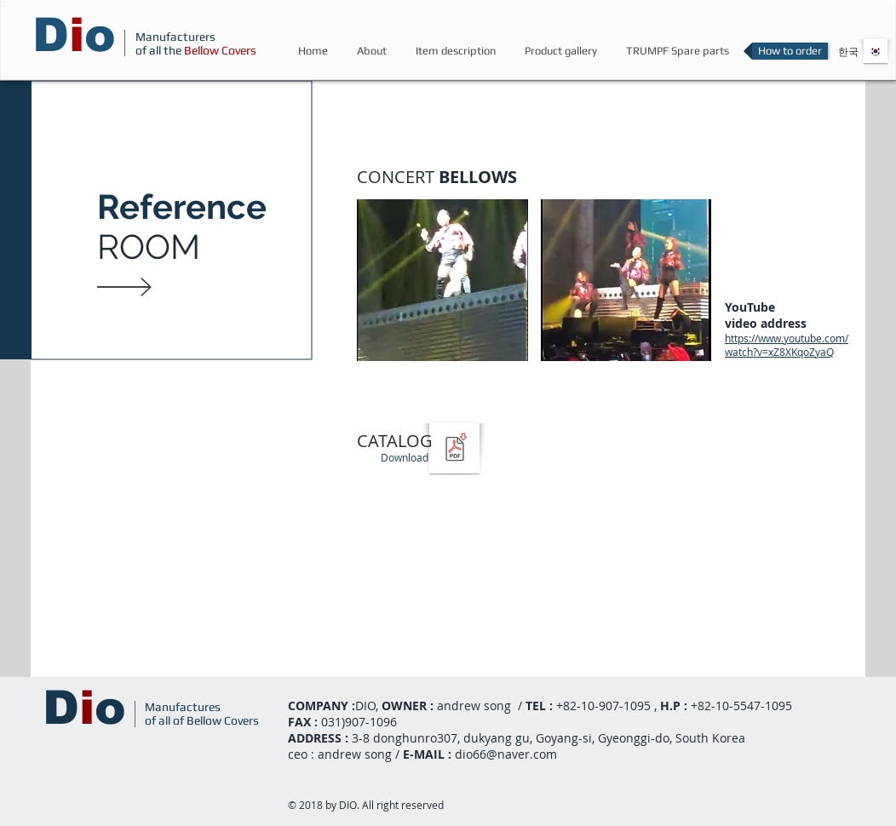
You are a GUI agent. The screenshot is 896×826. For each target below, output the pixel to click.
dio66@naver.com (506, 754)
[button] (442, 302)
